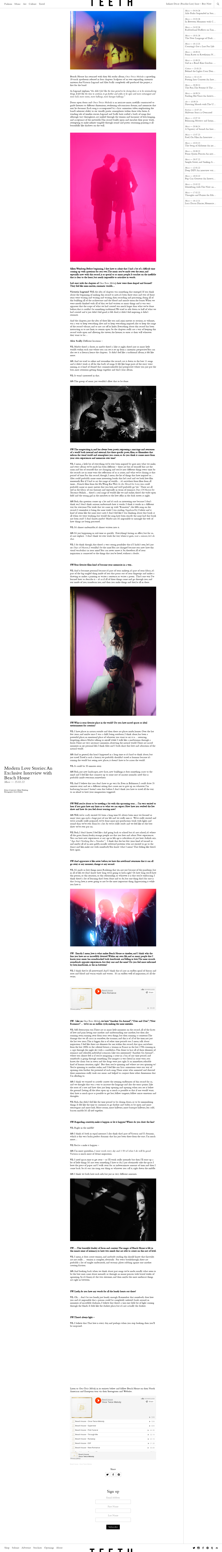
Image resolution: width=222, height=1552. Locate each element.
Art (24, 4)
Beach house (74, 1464)
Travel (42, 4)
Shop (6, 1548)
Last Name (113, 1515)
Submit (15, 1548)
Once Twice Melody (85, 1464)
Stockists (37, 1548)
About (59, 1548)
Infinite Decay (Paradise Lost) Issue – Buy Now (189, 4)
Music (17, 4)
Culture (32, 4)
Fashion (8, 4)
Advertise (26, 1548)
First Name (113, 1506)
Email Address (113, 1498)
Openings (49, 1548)
